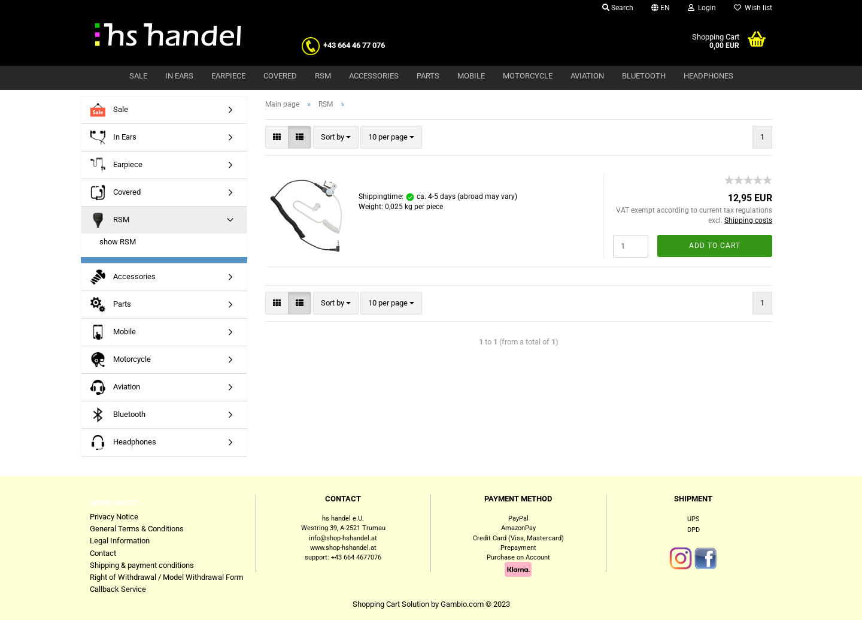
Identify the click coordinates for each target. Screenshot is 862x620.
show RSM (117, 241)
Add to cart (714, 245)
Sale (138, 75)
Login (702, 8)
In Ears (179, 75)
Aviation (587, 75)
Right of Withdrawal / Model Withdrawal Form (166, 577)
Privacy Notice (114, 516)
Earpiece (228, 75)
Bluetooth (644, 75)
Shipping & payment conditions (142, 565)
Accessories (374, 75)
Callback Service (118, 589)
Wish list (753, 8)
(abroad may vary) (487, 196)
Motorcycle (528, 75)
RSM (323, 75)
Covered (280, 75)
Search (617, 8)
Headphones (708, 75)
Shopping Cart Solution (391, 604)
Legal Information (120, 540)
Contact (103, 553)
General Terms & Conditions (137, 528)
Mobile (471, 75)
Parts (428, 75)
